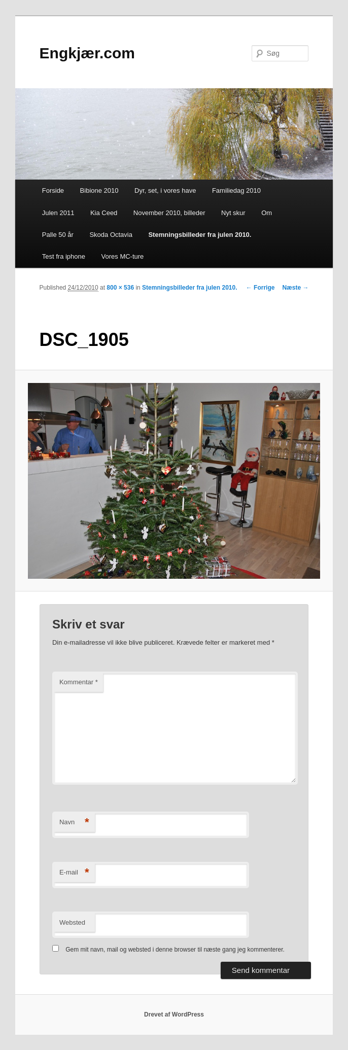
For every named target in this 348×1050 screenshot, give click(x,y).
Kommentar (78, 682)
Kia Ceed (103, 213)
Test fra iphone (63, 256)
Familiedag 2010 (236, 190)
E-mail (74, 872)
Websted (72, 922)
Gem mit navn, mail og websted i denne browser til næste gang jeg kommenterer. (175, 949)
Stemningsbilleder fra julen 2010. (199, 234)
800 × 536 (120, 287)
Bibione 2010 (99, 190)
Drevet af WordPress (174, 1014)
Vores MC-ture (122, 256)
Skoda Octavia (110, 234)
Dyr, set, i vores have (165, 190)
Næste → (295, 287)
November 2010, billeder (169, 213)
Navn (74, 822)
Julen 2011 (58, 213)
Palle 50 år (58, 234)
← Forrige (260, 287)
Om (266, 213)
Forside (53, 190)
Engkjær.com (87, 53)
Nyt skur (233, 213)
